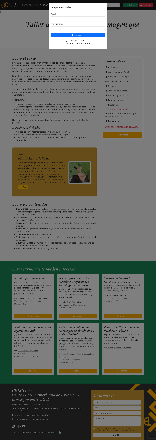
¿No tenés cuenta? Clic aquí (78, 43)
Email (53, 14)
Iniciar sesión (78, 35)
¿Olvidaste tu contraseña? (78, 40)
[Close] (104, 7)
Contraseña (57, 24)
